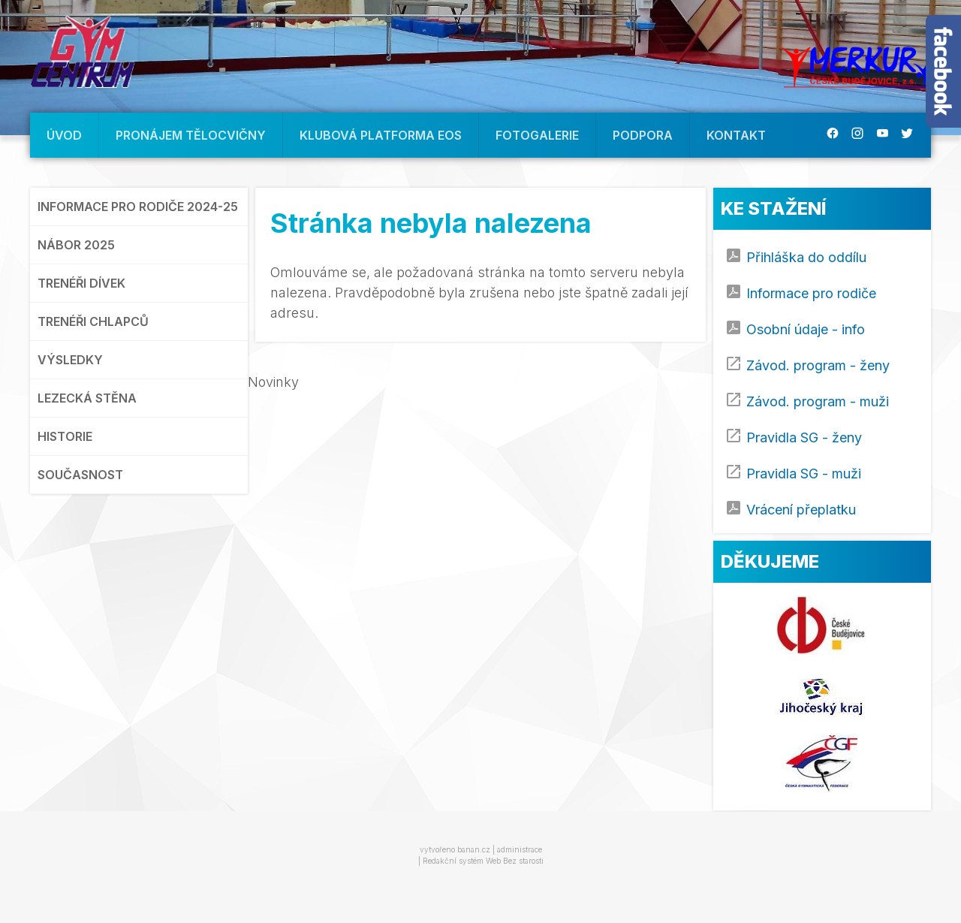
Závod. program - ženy (818, 365)
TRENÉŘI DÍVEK (81, 283)
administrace (519, 849)
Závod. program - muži (817, 401)
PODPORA (643, 135)
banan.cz (473, 849)
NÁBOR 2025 (76, 244)
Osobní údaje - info (805, 329)
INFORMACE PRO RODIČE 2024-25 (138, 206)
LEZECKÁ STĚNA (87, 398)
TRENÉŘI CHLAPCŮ (93, 321)
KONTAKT (736, 135)
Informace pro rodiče (811, 293)
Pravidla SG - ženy (804, 437)
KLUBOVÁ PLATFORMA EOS (381, 135)
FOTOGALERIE (537, 135)
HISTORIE (65, 436)
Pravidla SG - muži (803, 473)
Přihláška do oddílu (806, 257)
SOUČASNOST (80, 474)
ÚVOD (64, 135)
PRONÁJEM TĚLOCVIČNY (191, 135)
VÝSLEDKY (70, 359)
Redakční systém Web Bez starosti (483, 860)
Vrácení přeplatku (801, 509)
